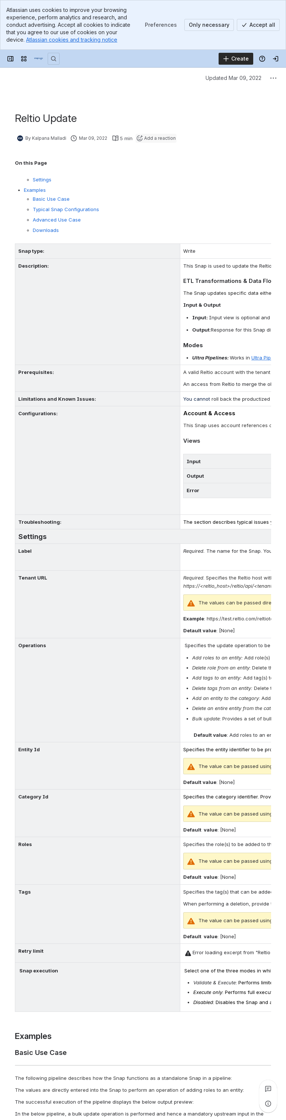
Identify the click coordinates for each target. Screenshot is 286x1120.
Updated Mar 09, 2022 (233, 78)
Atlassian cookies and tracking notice (71, 39)
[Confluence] (39, 59)
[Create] (236, 59)
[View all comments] (268, 1089)
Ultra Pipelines (268, 358)
